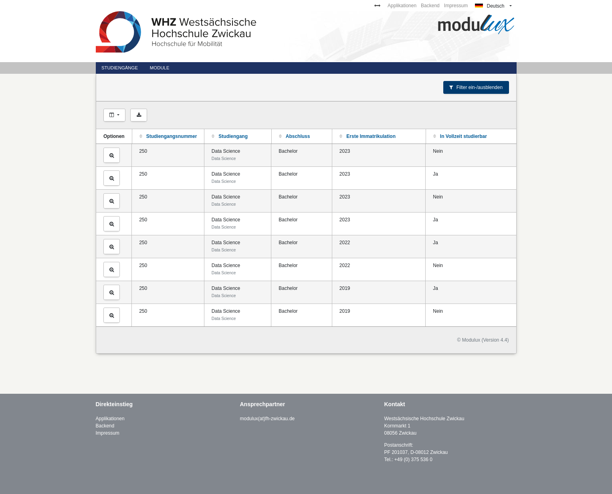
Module (160, 67)
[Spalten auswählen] (114, 115)
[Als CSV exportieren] (138, 115)
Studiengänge (119, 67)
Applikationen (402, 5)
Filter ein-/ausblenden (476, 87)
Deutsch (489, 6)
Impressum (456, 5)
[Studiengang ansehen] (111, 155)
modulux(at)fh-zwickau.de (267, 418)
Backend (430, 5)
